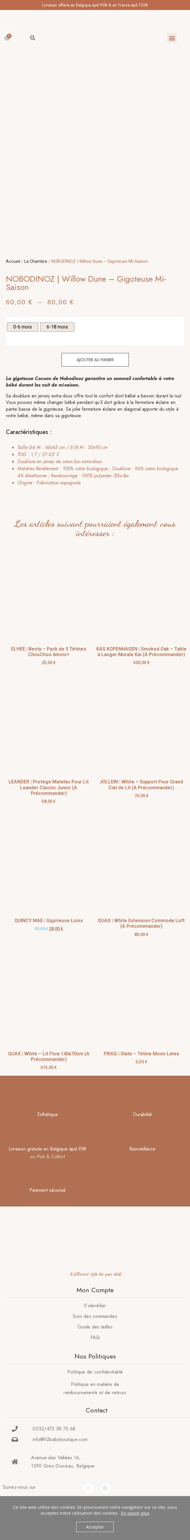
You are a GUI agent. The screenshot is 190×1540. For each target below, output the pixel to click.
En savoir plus (135, 1513)
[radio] (22, 327)
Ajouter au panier (95, 360)
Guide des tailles (95, 1326)
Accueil (13, 261)
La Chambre (35, 261)
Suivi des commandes (95, 1316)
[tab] (93, 465)
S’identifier (95, 1305)
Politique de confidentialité (95, 1372)
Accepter (95, 1527)
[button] (172, 38)
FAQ (95, 1337)
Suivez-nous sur (19, 1487)
